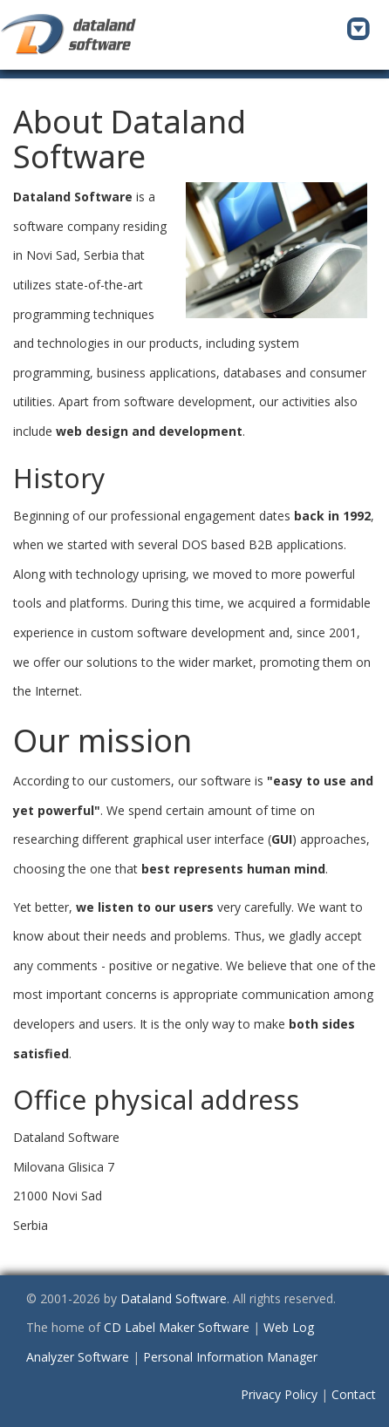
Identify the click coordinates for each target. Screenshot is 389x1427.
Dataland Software (173, 1298)
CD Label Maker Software (176, 1327)
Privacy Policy (279, 1394)
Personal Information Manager (230, 1357)
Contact (353, 1394)
